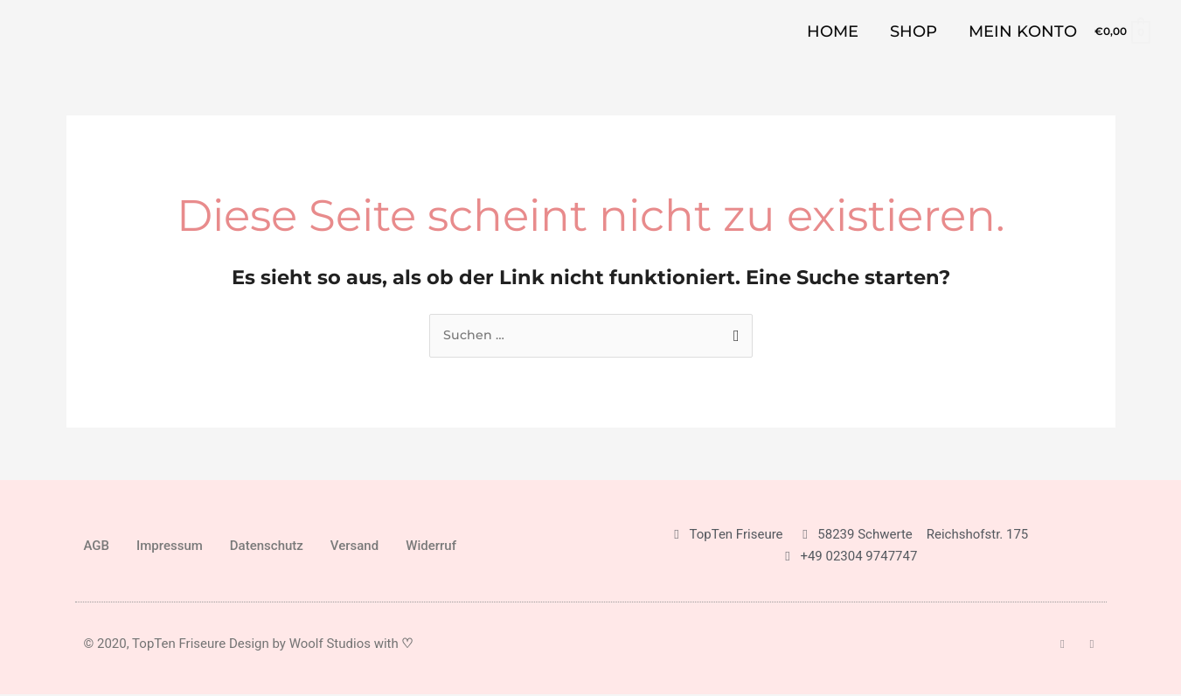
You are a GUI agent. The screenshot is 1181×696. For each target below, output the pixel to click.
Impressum (169, 546)
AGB (97, 546)
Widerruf (431, 546)
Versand (354, 546)
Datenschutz (266, 546)
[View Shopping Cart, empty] (1121, 31)
